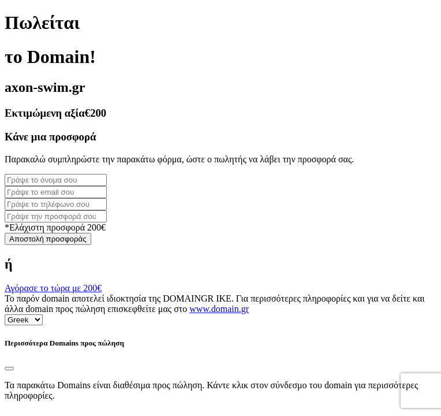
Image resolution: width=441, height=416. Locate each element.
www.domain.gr (219, 309)
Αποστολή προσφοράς (48, 239)
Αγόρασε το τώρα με (53, 288)
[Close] (9, 368)
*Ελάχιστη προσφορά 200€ (55, 227)
